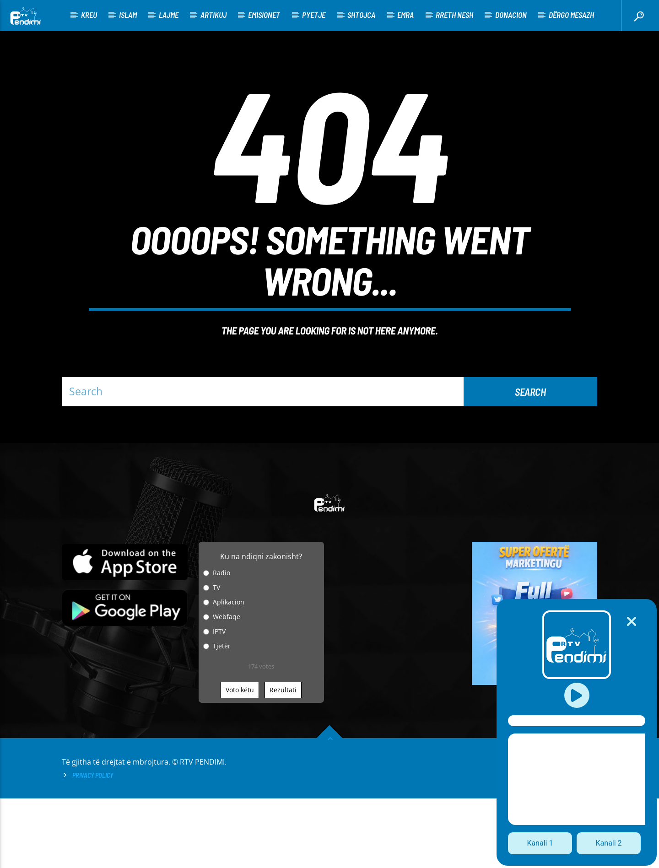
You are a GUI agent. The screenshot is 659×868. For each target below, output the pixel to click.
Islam (128, 14)
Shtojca (361, 14)
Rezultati (283, 759)
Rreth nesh (454, 14)
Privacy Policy (92, 845)
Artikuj (213, 14)
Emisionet (264, 14)
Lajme (168, 14)
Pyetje (313, 14)
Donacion (511, 14)
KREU (89, 14)
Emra (405, 14)
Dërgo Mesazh (571, 14)
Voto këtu (240, 759)
